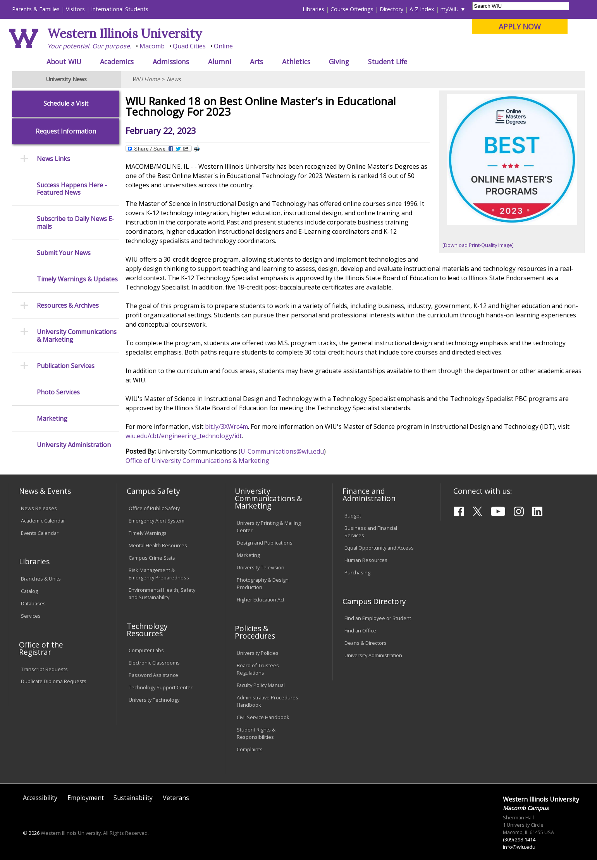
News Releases (39, 508)
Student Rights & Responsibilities (256, 733)
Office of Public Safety (154, 508)
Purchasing (357, 572)
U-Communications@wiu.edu (282, 451)
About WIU (63, 61)
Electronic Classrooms (154, 662)
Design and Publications (264, 542)
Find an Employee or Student (377, 618)
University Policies (258, 652)
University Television (260, 567)
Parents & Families (36, 9)
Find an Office (360, 630)
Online (223, 46)
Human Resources (365, 560)
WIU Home (146, 79)
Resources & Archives (68, 305)
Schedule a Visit (65, 103)
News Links (53, 159)
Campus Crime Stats (152, 557)
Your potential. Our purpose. (89, 46)
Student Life (387, 61)
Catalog (29, 591)
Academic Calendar (43, 520)
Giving (339, 61)
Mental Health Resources (158, 545)
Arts (256, 61)
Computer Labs (146, 650)
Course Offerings (351, 9)
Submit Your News (64, 253)
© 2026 (31, 832)
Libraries (313, 9)
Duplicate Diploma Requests (53, 681)
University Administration (74, 445)
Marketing (52, 418)
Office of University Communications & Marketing (197, 460)
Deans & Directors (365, 642)
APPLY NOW (520, 26)
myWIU (449, 9)
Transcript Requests (44, 669)
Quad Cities (189, 46)
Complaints (250, 749)
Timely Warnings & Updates (77, 279)
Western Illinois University (124, 33)
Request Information (66, 131)
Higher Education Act (260, 599)
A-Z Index (421, 9)
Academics (117, 61)
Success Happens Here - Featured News (72, 189)
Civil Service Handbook (263, 717)
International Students (119, 9)
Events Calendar (39, 532)
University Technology (154, 699)
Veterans (176, 797)
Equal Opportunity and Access (379, 547)
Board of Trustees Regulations (258, 669)
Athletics (296, 61)
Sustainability (133, 797)
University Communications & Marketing (77, 335)
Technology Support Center (161, 687)
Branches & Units (41, 578)
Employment (85, 797)
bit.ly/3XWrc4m (226, 426)
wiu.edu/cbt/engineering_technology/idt (184, 436)
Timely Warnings (148, 532)
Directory (391, 9)
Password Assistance (153, 675)
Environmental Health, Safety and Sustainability (162, 593)
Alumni (219, 61)
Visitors (75, 9)
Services (31, 615)
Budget (352, 515)
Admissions (171, 61)
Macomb (152, 46)
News (174, 79)
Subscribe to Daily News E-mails (75, 222)
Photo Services (58, 392)
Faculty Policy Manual (261, 685)
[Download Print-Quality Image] (478, 245)
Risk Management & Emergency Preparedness (159, 574)
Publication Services (66, 366)
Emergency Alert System (156, 520)
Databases (33, 603)
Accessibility (40, 797)
